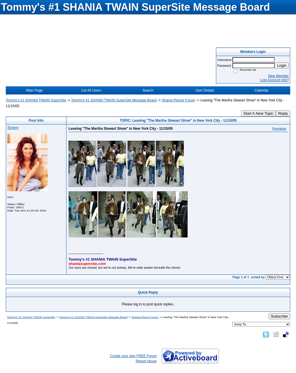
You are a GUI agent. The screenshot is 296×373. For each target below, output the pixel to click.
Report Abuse (146, 361)
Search (148, 90)
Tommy (12, 128)
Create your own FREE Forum (133, 356)
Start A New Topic (258, 113)
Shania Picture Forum (178, 100)
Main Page (34, 90)
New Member (278, 76)
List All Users (91, 90)
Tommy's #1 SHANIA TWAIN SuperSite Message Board (114, 100)
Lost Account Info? (274, 80)
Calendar (261, 90)
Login (281, 65)
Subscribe (279, 316)
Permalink (279, 128)
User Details (204, 90)
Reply (283, 113)
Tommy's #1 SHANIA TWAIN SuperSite (36, 100)
